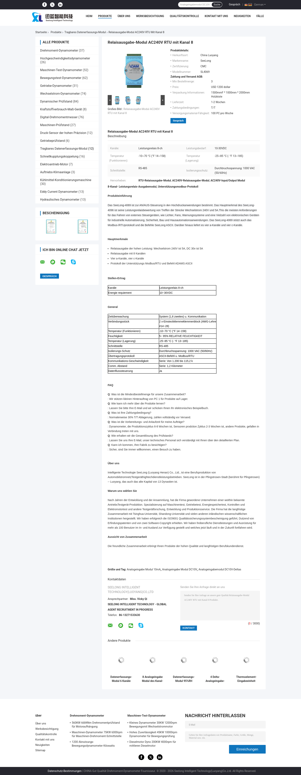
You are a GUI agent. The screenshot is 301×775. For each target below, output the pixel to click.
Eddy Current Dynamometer (59, 192)
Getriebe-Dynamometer (56, 86)
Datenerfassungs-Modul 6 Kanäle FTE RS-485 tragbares (121, 679)
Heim (89, 16)
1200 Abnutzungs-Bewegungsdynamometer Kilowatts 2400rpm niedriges (93, 744)
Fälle (260, 16)
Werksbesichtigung (150, 16)
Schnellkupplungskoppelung (59, 156)
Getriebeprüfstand (52, 141)
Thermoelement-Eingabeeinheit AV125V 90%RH (246, 679)
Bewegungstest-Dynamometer (60, 78)
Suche (217, 4)
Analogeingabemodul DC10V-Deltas (219, 569)
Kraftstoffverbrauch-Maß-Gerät (61, 109)
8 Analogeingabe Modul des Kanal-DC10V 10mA (152, 679)
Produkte (105, 16)
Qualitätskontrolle (184, 16)
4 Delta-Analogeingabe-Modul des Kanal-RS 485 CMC (215, 679)
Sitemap (40, 750)
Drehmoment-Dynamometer (59, 50)
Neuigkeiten (242, 16)
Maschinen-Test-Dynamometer (61, 70)
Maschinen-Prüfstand (54, 125)
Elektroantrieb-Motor (54, 164)
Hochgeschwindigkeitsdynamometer (65, 58)
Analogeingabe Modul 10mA (144, 569)
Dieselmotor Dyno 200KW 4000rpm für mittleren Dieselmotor (152, 743)
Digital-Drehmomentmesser (59, 117)
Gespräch (234, 4)
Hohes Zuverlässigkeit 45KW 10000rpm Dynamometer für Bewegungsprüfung (153, 734)
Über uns (123, 16)
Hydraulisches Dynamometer (59, 199)
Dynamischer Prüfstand (56, 101)
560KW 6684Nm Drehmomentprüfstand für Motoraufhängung (96, 724)
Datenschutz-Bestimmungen (64, 771)
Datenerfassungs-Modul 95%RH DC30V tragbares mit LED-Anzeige (184, 679)
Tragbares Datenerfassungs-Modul (85, 32)
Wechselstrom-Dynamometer (60, 93)
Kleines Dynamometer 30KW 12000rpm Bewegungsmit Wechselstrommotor (153, 724)
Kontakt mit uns (216, 16)
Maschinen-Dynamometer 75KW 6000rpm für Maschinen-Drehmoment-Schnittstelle (97, 734)
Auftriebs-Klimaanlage (55, 172)
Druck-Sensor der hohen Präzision (63, 133)
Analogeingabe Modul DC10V (179, 569)
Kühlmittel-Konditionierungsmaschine (65, 180)
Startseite (41, 32)
